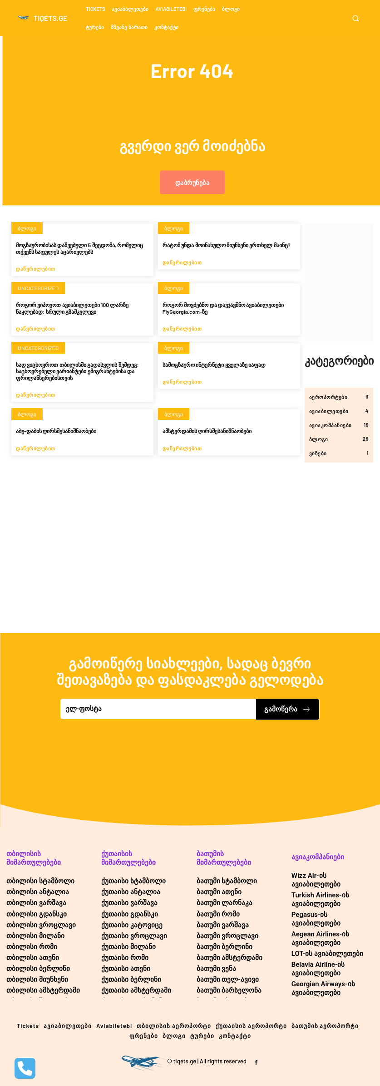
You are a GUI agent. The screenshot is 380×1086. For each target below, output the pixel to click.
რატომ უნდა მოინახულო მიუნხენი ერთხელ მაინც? (227, 245)
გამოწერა (287, 709)
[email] (158, 709)
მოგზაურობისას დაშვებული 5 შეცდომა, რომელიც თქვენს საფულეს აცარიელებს (79, 248)
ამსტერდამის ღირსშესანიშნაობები (207, 431)
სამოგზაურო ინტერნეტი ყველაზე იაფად (214, 364)
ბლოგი (27, 228)
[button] (359, 18)
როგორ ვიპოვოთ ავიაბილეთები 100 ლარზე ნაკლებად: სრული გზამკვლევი (72, 308)
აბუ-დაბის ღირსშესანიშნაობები (56, 431)
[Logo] (42, 18)
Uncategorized (38, 288)
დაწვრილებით (35, 269)
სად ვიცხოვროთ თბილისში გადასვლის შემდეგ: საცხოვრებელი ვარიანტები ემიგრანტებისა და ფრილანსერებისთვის (77, 371)
